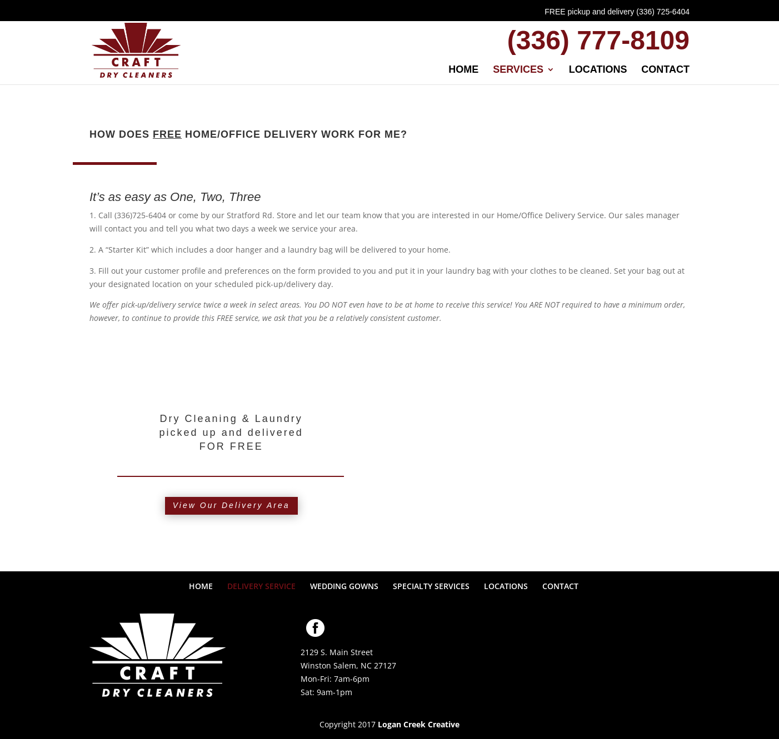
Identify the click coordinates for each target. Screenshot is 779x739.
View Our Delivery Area (231, 505)
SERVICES (518, 70)
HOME (463, 70)
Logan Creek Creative (419, 724)
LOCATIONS (598, 70)
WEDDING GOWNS (344, 586)
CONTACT (665, 70)
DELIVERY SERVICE (261, 586)
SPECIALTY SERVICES (431, 586)
